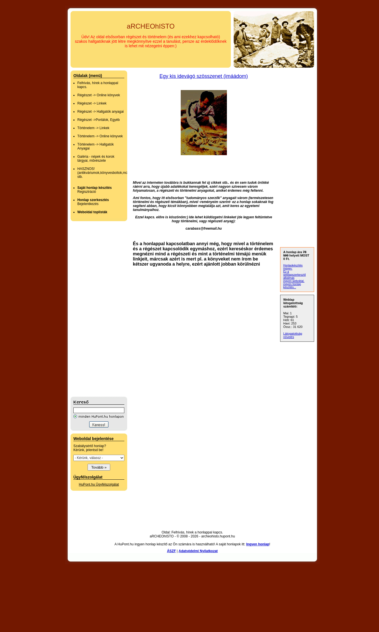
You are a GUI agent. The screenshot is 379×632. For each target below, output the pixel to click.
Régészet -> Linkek (92, 103)
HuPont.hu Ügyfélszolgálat (99, 484)
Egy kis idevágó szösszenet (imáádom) (203, 76)
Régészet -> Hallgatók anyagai (100, 112)
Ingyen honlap (257, 544)
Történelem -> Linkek (93, 128)
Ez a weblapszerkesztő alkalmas (294, 274)
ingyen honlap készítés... (292, 286)
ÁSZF (171, 551)
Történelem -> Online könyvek (100, 136)
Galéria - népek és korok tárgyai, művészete (95, 159)
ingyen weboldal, (294, 281)
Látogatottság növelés (292, 335)
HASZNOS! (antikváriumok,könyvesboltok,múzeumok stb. (108, 173)
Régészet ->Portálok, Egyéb (98, 120)
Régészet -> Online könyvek (98, 95)
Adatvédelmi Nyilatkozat (198, 551)
